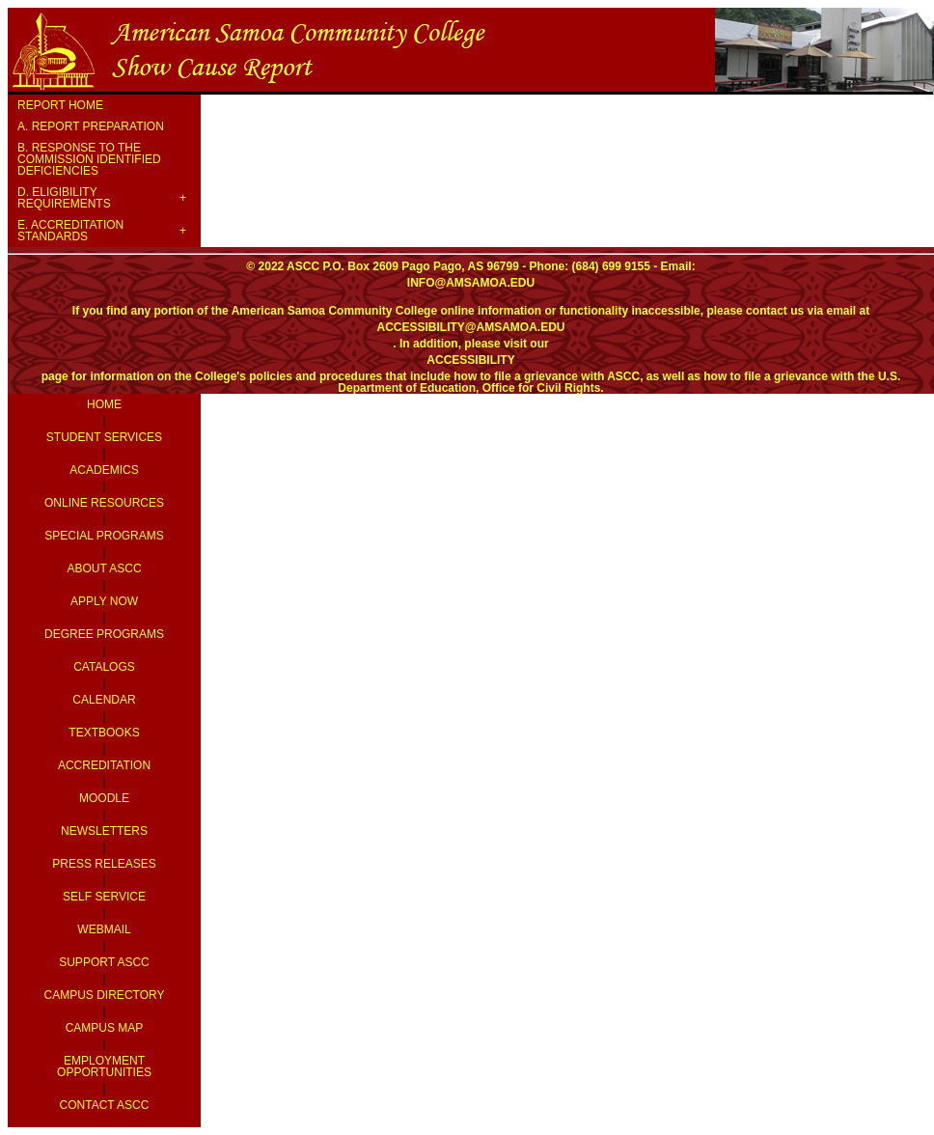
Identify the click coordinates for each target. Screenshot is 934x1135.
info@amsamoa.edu (471, 283)
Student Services (104, 437)
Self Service (104, 896)
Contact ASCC (105, 1105)
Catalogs (104, 667)
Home (104, 404)
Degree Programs (104, 634)
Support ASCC (104, 962)
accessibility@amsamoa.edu (470, 327)
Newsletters (104, 831)
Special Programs (104, 535)
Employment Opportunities (104, 1066)
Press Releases (103, 864)
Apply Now (104, 601)
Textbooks (104, 732)
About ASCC (104, 568)
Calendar (103, 699)
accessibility (470, 360)
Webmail (103, 929)
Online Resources (104, 503)
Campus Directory (104, 995)
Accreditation (104, 765)
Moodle (104, 798)
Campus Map (105, 1028)
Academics (103, 470)
